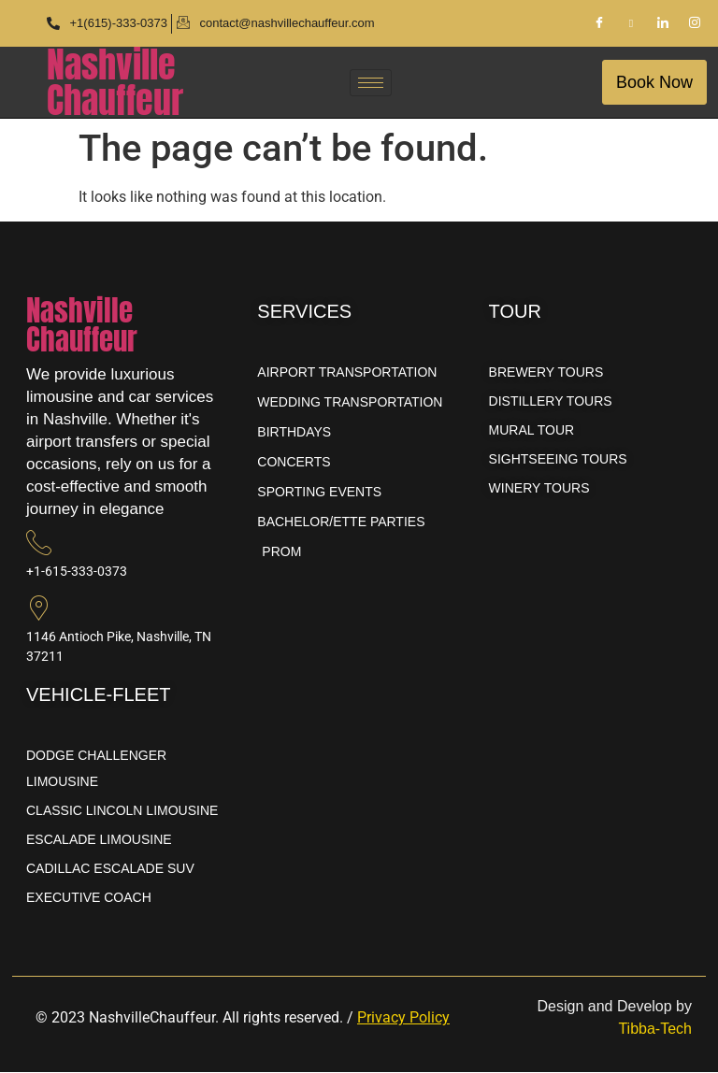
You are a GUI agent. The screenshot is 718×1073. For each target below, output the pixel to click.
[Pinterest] (631, 23)
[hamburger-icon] (371, 82)
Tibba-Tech (655, 1029)
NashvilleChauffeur (115, 82)
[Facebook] (599, 23)
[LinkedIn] (663, 23)
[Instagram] (695, 23)
